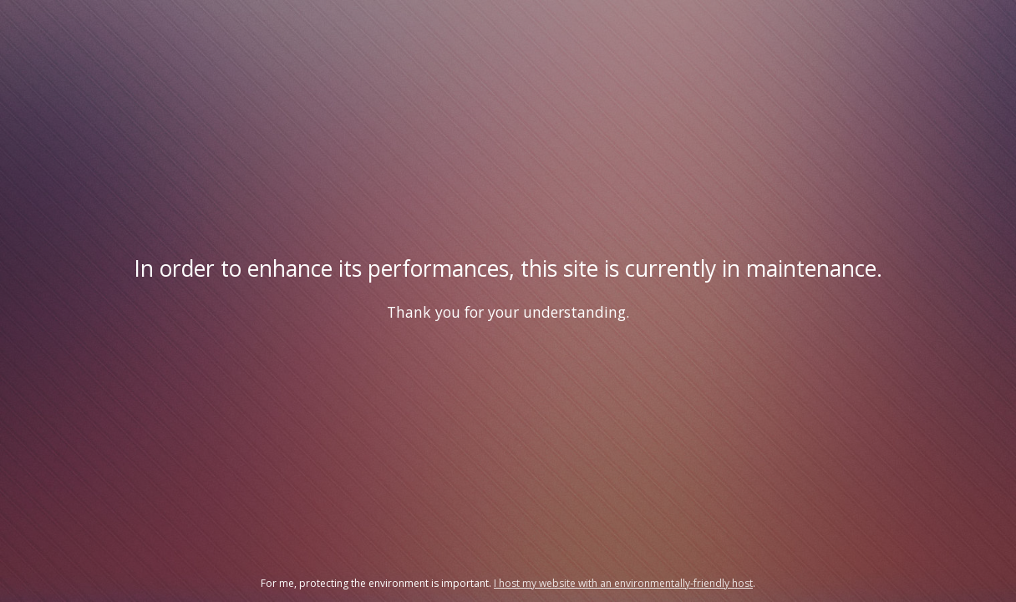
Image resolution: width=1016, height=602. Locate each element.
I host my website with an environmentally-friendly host (623, 583)
